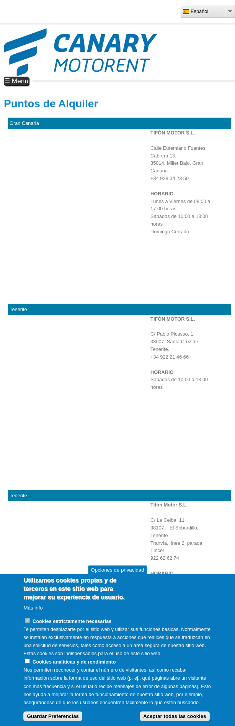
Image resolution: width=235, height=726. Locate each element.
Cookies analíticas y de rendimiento (74, 662)
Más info (32, 608)
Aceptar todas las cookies (174, 716)
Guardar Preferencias (53, 716)
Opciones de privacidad (117, 570)
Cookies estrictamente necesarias (72, 621)
